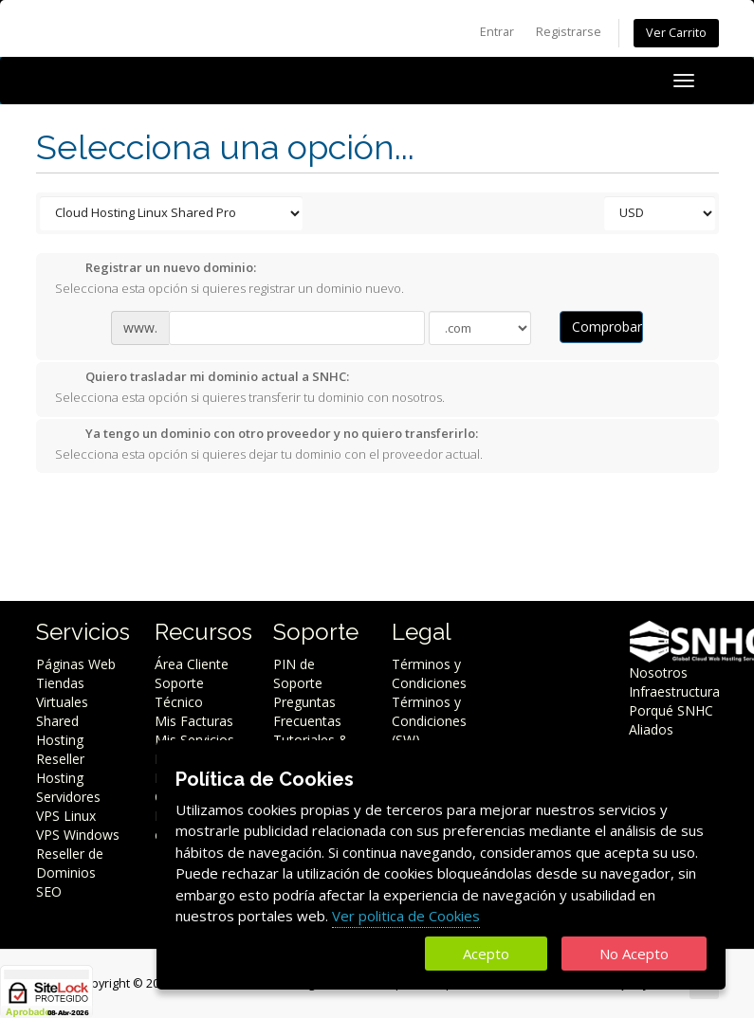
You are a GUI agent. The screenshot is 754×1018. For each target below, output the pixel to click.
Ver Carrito (676, 33)
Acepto (486, 953)
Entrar (497, 32)
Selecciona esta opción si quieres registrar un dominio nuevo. (229, 278)
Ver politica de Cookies (406, 915)
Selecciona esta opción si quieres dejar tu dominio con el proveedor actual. (269, 444)
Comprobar (607, 327)
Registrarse (568, 32)
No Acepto (634, 953)
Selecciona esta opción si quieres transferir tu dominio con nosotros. (250, 387)
